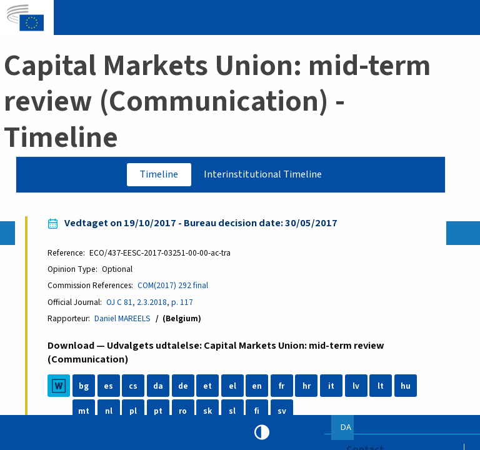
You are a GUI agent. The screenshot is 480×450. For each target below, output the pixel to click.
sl (232, 412)
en (257, 386)
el (232, 386)
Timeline (158, 174)
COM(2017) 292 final (173, 286)
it (331, 386)
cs (133, 386)
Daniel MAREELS (123, 319)
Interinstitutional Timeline (263, 174)
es (109, 386)
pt (158, 412)
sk (208, 412)
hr (306, 386)
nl (108, 412)
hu (406, 386)
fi (257, 412)
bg (84, 386)
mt (84, 412)
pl (134, 412)
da (158, 386)
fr (282, 386)
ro (183, 412)
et (208, 386)
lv (355, 386)
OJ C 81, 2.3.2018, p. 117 (150, 302)
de (183, 386)
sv (282, 412)
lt (381, 386)
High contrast (262, 433)
